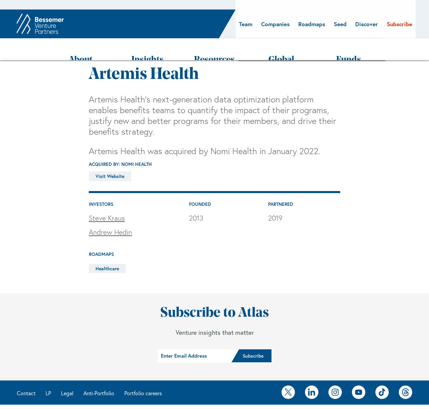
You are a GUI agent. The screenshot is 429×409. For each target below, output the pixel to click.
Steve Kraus (107, 199)
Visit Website (110, 157)
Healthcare (107, 249)
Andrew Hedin (110, 213)
